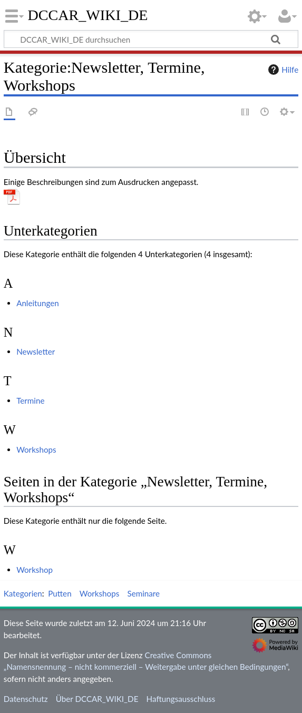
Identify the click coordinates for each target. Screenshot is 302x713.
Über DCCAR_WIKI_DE (97, 699)
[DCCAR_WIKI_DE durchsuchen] (151, 39)
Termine (30, 400)
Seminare (143, 593)
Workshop (34, 569)
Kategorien (23, 593)
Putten (59, 593)
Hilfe (282, 69)
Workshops (36, 449)
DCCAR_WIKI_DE (88, 15)
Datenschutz (26, 699)
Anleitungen (37, 303)
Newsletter (35, 351)
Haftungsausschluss (181, 699)
